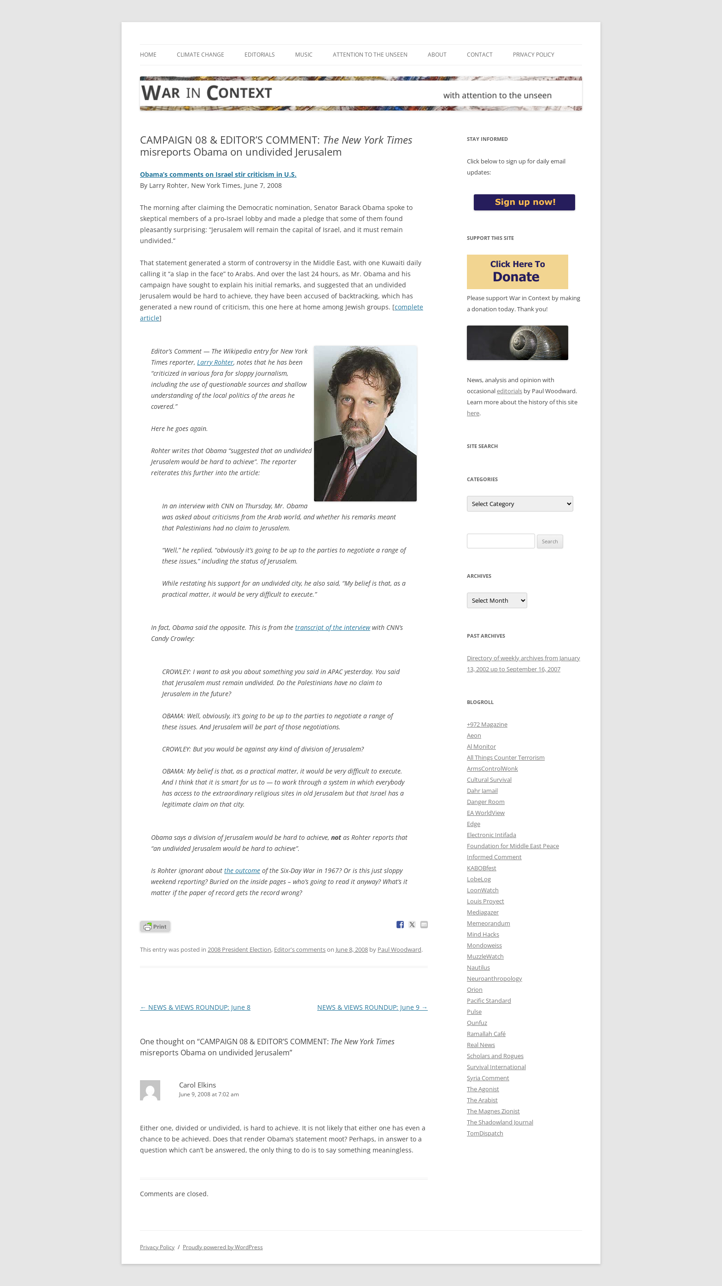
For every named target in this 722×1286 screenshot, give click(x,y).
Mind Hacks (483, 934)
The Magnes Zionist (493, 1111)
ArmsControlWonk (492, 768)
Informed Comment (494, 857)
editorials (509, 391)
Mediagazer (483, 912)
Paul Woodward (399, 949)
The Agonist (483, 1089)
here (473, 413)
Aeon (474, 735)
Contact (480, 54)
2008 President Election (239, 949)
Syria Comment (488, 1078)
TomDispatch (485, 1133)
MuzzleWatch (485, 956)
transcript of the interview (332, 627)
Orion (475, 989)
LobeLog (479, 879)
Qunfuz (477, 1022)
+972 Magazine (487, 724)
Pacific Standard (489, 1000)
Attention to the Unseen (370, 54)
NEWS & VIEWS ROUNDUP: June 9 (372, 1007)
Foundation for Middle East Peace (513, 846)
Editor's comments (300, 949)
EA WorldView (486, 813)
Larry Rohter (215, 362)
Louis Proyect (485, 901)
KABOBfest (481, 868)
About (437, 54)
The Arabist (482, 1100)
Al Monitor (481, 746)
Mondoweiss (484, 945)
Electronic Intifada (491, 835)
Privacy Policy (533, 54)
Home (148, 54)
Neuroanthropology (494, 978)
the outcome (242, 870)
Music (304, 54)
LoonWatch (483, 890)
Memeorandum (488, 923)
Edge (473, 824)
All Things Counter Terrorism (506, 757)
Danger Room (486, 801)
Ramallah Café (486, 1034)
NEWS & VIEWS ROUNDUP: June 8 (195, 1007)
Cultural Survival (489, 779)
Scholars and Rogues (495, 1056)
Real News (481, 1045)
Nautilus (478, 967)
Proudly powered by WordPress (223, 1247)
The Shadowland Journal (500, 1122)
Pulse (474, 1011)
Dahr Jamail (482, 790)
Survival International (496, 1067)
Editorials (260, 54)
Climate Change (200, 54)
